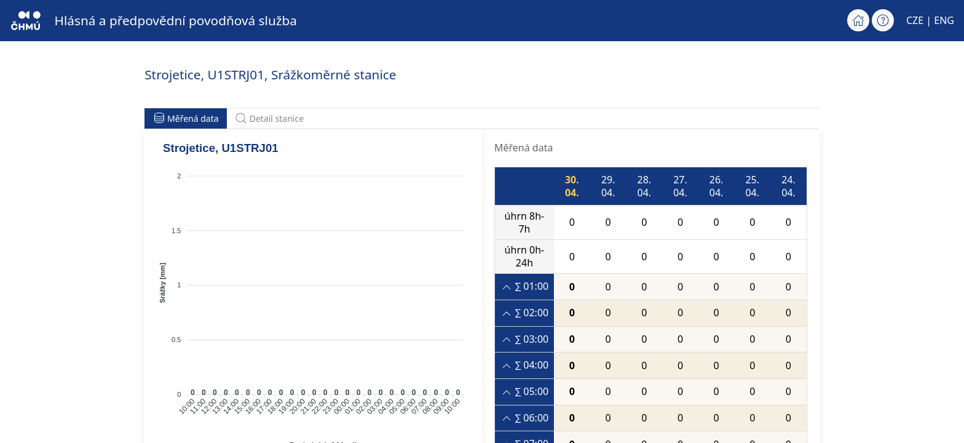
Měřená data (186, 118)
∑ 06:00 (524, 418)
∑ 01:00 (524, 286)
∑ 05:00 (524, 392)
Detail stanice (269, 118)
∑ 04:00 (524, 365)
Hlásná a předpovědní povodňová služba (176, 20)
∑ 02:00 (524, 313)
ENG (944, 20)
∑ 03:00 (524, 339)
